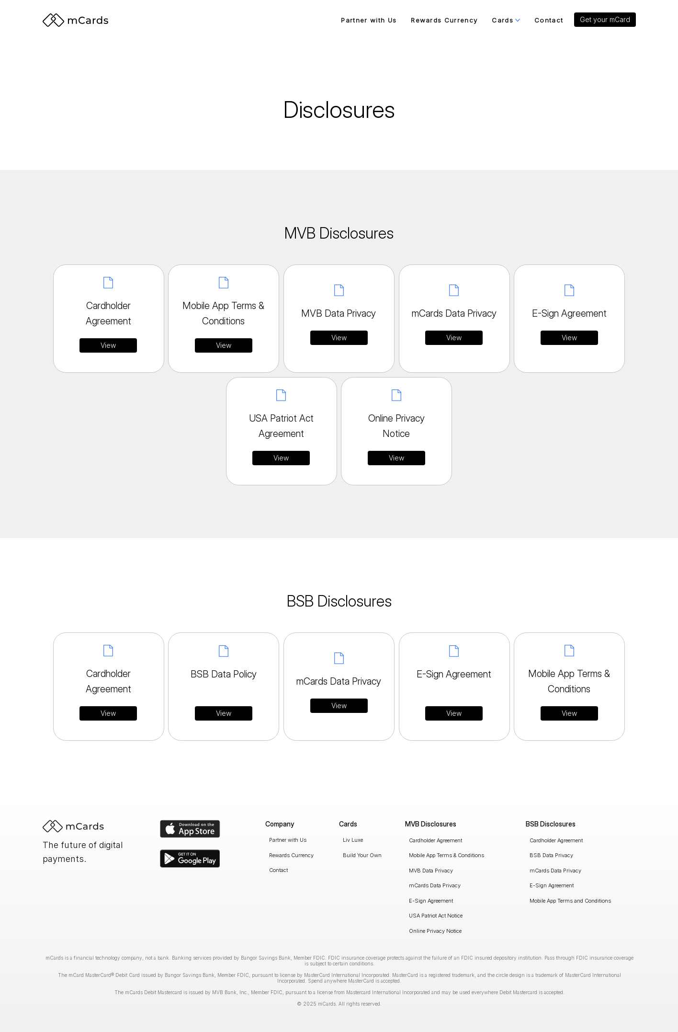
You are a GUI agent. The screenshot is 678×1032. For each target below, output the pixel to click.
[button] (605, 19)
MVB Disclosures (430, 824)
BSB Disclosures (551, 824)
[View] (108, 345)
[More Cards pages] (517, 20)
